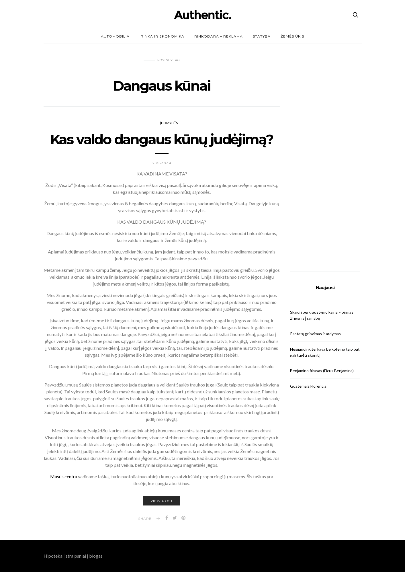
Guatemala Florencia (308, 386)
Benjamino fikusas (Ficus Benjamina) (322, 370)
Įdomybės (168, 123)
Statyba (262, 36)
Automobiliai (116, 36)
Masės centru (63, 476)
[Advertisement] (325, 144)
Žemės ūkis (292, 36)
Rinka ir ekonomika (162, 36)
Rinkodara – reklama (218, 36)
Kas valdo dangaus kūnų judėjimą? (161, 139)
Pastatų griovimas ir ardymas (315, 333)
